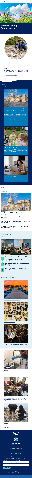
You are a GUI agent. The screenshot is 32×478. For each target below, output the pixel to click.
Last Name (18, 460)
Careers (12, 448)
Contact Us (18, 448)
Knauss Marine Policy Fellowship (15, 108)
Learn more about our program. (11, 75)
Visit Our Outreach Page (10, 147)
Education (6, 423)
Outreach (6, 396)
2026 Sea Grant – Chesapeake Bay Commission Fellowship (14, 216)
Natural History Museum (9, 322)
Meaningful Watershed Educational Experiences (15, 344)
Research (6, 370)
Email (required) (5, 463)
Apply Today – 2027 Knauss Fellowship (12, 212)
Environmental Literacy (9, 176)
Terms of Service (22, 472)
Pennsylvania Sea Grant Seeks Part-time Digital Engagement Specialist (14, 227)
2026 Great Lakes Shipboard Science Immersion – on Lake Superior (15, 222)
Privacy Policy (18, 472)
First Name (5, 460)
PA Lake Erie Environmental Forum (12, 300)
